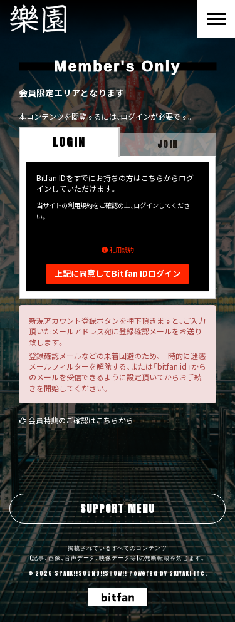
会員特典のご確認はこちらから (80, 420)
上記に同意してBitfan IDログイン (117, 273)
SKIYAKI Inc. (188, 573)
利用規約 (118, 249)
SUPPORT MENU (117, 508)
